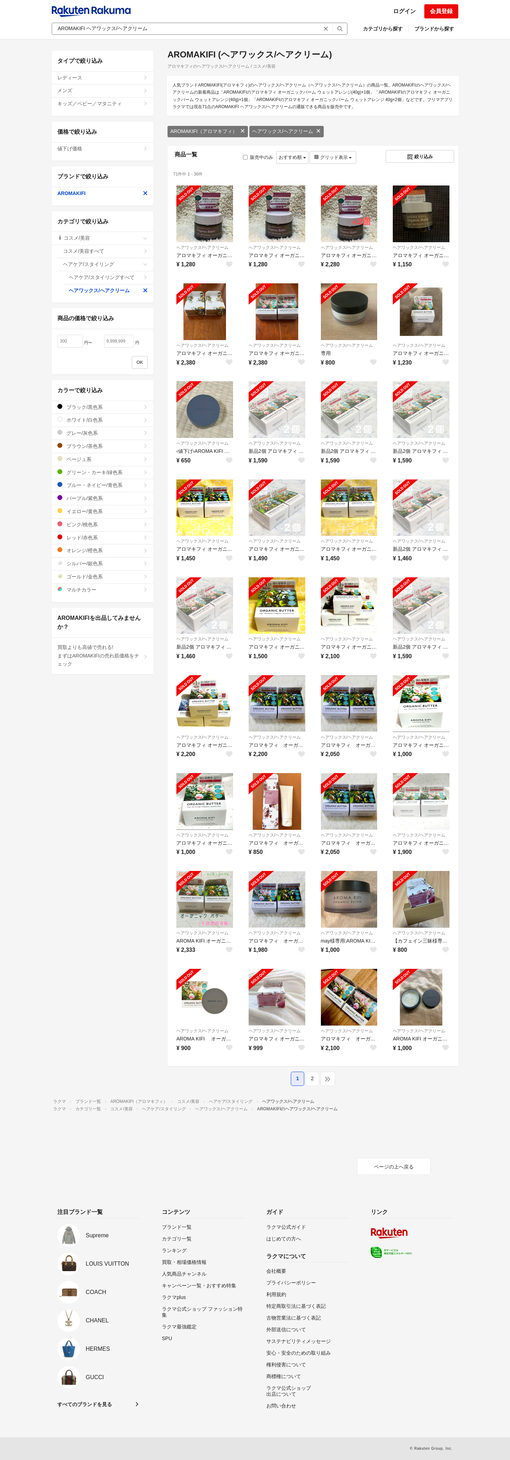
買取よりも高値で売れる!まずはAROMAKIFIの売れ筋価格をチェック (102, 655)
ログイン (404, 11)
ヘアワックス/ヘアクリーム (286, 131)
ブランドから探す (434, 29)
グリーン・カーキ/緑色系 (102, 472)
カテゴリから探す (383, 29)
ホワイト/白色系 (102, 420)
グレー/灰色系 (102, 433)
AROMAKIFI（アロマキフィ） (207, 131)
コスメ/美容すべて (105, 251)
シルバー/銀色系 (102, 563)
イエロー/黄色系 (102, 511)
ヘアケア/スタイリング (105, 264)
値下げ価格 (102, 148)
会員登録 (441, 11)
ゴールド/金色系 (102, 576)
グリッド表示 (333, 157)
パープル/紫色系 (102, 498)
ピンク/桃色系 (102, 524)
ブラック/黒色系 (102, 407)
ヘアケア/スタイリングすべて (108, 277)
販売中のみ (258, 157)
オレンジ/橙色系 (102, 550)
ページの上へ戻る (394, 1167)
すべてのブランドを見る (84, 1404)
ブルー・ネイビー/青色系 (102, 485)
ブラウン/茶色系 (102, 446)
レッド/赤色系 (102, 537)
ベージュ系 (102, 459)
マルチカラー (102, 590)
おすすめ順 (292, 157)
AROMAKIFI (102, 193)
